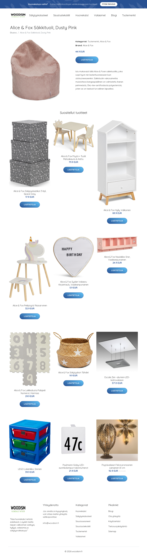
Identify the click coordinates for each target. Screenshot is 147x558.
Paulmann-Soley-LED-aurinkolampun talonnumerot (73, 468)
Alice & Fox (105, 43)
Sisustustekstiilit (61, 16)
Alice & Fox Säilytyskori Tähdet (73, 374)
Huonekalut (82, 16)
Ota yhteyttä (114, 518)
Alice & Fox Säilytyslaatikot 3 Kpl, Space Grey (30, 194)
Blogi (114, 16)
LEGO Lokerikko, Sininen (30, 471)
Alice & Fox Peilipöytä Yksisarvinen (30, 307)
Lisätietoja (87, 61)
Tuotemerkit (129, 16)
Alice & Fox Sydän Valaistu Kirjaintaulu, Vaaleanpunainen (73, 285)
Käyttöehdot (114, 523)
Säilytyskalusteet (38, 16)
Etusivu (13, 34)
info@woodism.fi (51, 525)
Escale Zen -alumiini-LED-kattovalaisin (117, 380)
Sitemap (112, 533)
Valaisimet (100, 16)
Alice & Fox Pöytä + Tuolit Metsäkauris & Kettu (73, 159)
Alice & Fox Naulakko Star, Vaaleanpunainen (117, 260)
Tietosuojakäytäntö (117, 528)
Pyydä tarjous (108, 4)
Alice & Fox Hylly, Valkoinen (117, 212)
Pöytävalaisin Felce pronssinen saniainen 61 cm (117, 468)
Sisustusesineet (83, 523)
